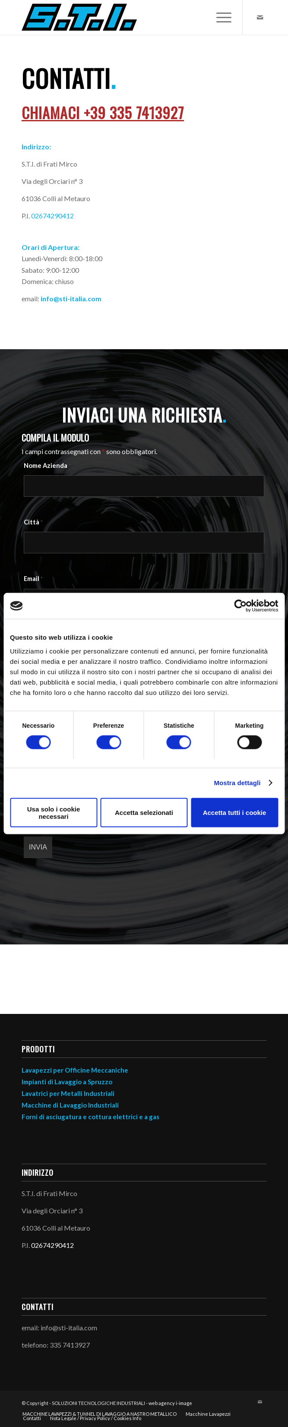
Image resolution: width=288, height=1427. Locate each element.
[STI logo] (120, 17)
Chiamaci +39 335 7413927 (103, 112)
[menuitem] (219, 17)
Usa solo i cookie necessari (53, 812)
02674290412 (52, 216)
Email (33, 578)
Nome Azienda (47, 465)
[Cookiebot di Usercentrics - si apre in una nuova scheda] (240, 606)
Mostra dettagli (237, 782)
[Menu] (219, 17)
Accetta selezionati (144, 812)
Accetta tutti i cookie (234, 812)
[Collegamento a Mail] (259, 17)
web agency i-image (170, 1403)
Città (33, 522)
